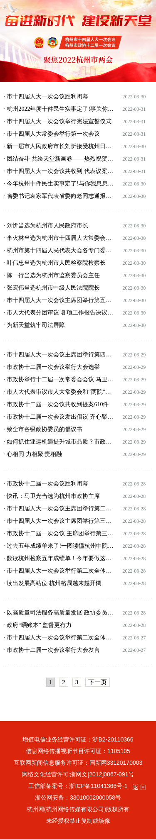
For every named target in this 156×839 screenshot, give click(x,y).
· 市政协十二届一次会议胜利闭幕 (46, 483)
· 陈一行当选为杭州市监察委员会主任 (52, 275)
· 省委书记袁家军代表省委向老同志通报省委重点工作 (59, 196)
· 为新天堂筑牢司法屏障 (34, 325)
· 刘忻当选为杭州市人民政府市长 (46, 225)
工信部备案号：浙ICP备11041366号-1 (77, 786)
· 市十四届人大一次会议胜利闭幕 (46, 96)
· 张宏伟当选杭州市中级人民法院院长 (52, 288)
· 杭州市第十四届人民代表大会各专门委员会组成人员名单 (59, 250)
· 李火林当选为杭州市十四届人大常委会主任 (59, 238)
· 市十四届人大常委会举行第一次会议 (52, 134)
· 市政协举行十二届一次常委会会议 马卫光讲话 (59, 379)
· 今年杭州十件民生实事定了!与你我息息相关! (59, 183)
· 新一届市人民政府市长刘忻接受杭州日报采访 (59, 146)
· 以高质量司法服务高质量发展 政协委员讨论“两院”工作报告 (59, 613)
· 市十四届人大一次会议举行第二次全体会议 (59, 571)
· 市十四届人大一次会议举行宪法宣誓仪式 (57, 121)
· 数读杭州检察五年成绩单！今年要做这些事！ (59, 558)
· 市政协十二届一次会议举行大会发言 (52, 650)
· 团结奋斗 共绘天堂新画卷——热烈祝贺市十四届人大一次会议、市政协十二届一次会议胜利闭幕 (59, 159)
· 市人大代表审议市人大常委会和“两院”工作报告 (59, 392)
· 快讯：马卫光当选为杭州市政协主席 (52, 496)
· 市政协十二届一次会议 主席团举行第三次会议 (59, 533)
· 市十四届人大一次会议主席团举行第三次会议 (59, 521)
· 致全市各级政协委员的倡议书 (43, 429)
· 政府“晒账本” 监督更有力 (38, 625)
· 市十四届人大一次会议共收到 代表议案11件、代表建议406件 (59, 171)
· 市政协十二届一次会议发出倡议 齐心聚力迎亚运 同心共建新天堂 (59, 417)
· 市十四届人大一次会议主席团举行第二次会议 (59, 508)
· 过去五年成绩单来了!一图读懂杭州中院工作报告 (59, 546)
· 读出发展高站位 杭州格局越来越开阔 (53, 583)
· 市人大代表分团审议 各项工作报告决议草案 (59, 313)
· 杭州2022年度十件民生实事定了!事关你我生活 (59, 109)
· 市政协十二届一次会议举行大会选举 (52, 367)
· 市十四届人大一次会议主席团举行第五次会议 (59, 300)
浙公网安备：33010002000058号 (78, 797)
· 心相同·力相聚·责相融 (33, 454)
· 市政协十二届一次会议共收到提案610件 (56, 404)
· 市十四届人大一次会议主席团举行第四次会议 (59, 354)
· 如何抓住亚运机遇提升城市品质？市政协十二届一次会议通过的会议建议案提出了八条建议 (59, 442)
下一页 (97, 682)
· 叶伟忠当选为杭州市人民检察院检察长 (55, 263)
